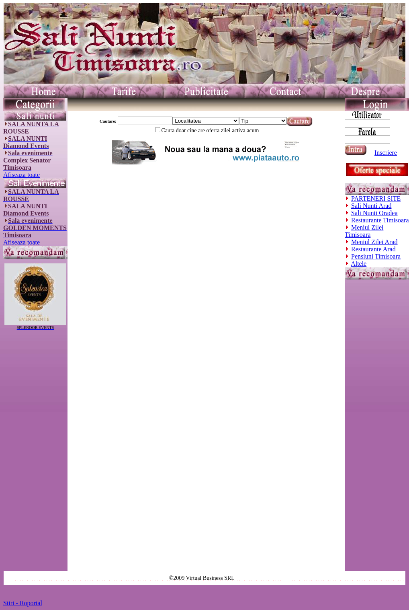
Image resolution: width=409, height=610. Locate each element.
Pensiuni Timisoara (376, 256)
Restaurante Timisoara (380, 220)
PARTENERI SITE (376, 198)
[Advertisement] (35, 450)
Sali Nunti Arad (371, 205)
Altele (358, 263)
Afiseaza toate (21, 174)
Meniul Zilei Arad (374, 241)
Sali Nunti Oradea (374, 212)
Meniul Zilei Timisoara (364, 231)
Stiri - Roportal (22, 603)
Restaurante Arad (373, 249)
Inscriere (385, 152)
